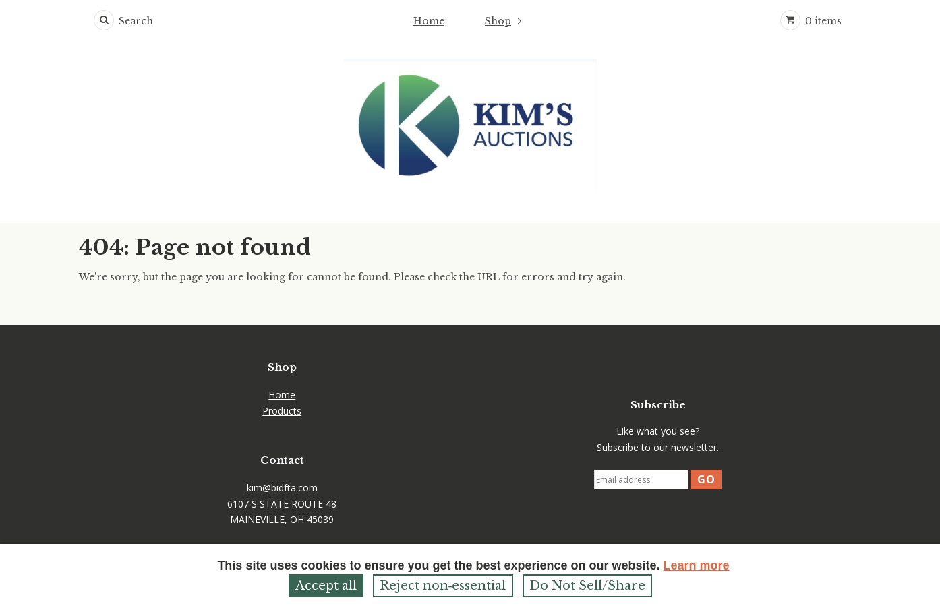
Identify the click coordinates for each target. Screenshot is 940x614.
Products (281, 410)
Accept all (326, 585)
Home (428, 21)
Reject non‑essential (443, 585)
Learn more (697, 565)
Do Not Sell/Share (587, 585)
